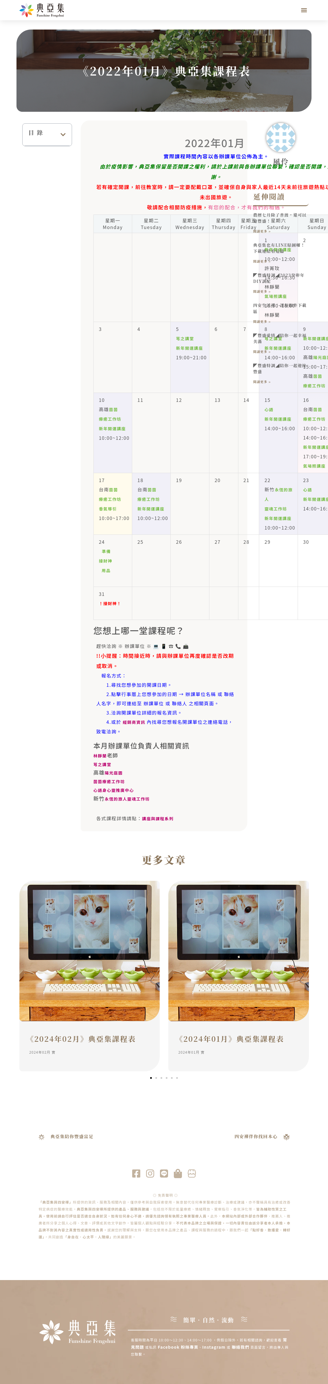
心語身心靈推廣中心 (113, 790)
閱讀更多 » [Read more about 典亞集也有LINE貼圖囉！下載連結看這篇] (262, 261)
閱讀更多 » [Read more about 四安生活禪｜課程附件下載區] (262, 321)
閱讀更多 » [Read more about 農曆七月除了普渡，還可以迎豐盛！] (262, 231)
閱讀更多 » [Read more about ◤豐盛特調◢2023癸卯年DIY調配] (262, 291)
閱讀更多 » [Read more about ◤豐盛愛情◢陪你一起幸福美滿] (262, 351)
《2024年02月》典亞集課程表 (81, 1038)
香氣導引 (108, 509)
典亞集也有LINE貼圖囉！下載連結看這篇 (279, 248)
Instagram (214, 1347)
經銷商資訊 (134, 722)
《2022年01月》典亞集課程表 (164, 70)
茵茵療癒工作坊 (109, 781)
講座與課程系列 (158, 818)
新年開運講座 (189, 348)
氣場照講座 (314, 466)
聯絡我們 (240, 1347)
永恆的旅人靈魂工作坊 (127, 799)
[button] (304, 10)
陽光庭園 (114, 773)
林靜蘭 (100, 756)
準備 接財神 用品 (106, 560)
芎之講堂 (185, 338)
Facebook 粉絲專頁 (178, 1347)
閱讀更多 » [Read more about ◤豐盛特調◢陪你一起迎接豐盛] (262, 381)
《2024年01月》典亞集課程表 (229, 1038)
